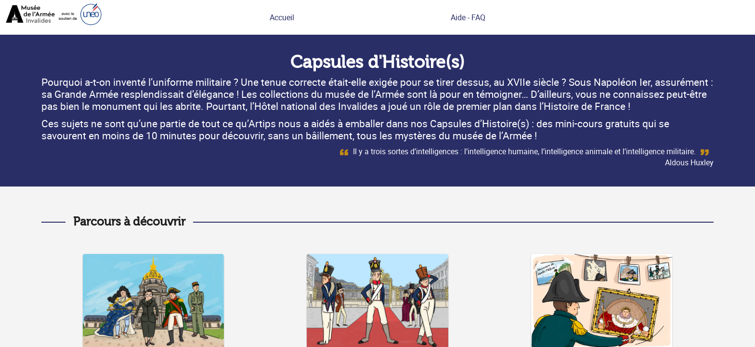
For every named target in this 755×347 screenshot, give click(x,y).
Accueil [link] (282, 17)
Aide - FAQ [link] (468, 17)
